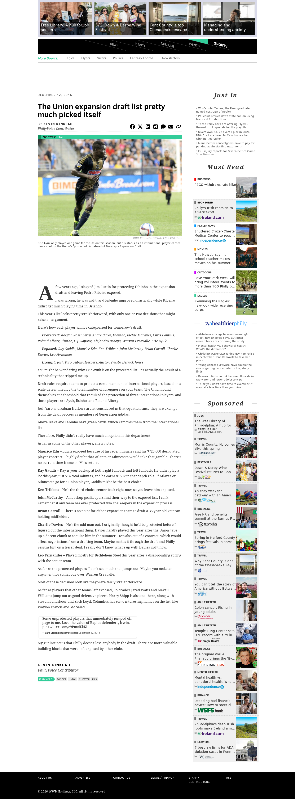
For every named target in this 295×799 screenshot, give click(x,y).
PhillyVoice (67, 46)
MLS (94, 679)
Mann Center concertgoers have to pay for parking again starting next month (225, 144)
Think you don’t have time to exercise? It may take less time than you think (224, 385)
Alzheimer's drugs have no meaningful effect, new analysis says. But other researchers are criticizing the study (222, 337)
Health (140, 44)
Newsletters (171, 58)
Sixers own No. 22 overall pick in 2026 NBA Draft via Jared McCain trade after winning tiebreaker (223, 135)
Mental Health (207, 672)
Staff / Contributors (199, 779)
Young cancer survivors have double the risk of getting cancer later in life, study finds (224, 368)
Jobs (200, 415)
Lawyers (203, 742)
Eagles (70, 58)
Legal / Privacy (162, 777)
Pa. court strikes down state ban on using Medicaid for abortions (225, 117)
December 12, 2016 (89, 632)
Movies (202, 249)
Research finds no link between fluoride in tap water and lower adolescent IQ (225, 377)
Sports (221, 45)
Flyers (85, 58)
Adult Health (206, 602)
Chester (84, 679)
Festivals (204, 462)
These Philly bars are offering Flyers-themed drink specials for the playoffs (222, 125)
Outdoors (204, 272)
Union (62, 137)
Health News (206, 226)
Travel (202, 439)
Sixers (101, 58)
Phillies (118, 58)
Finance (203, 695)
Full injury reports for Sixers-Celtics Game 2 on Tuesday (225, 152)
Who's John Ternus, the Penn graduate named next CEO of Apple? (223, 109)
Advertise (82, 777)
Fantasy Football (142, 58)
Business (204, 179)
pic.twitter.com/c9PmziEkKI (64, 627)
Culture (167, 44)
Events (194, 44)
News (114, 45)
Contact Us (121, 777)
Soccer (49, 137)
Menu (44, 46)
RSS (228, 777)
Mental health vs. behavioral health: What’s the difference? (221, 347)
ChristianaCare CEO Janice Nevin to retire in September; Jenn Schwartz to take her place (225, 357)
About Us (45, 777)
